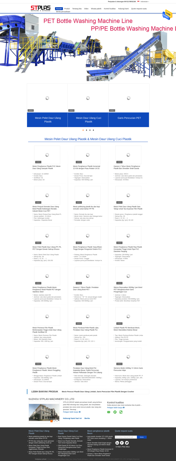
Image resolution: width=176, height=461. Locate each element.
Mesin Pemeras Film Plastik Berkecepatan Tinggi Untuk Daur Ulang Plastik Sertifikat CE (47, 330)
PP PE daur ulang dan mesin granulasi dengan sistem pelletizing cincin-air (41, 442)
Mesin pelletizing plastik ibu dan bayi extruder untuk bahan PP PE (40, 437)
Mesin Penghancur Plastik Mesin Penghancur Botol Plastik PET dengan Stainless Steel (47, 289)
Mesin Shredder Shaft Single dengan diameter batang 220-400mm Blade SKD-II (99, 444)
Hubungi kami (123, 9)
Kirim (142, 437)
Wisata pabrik (96, 9)
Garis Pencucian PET (129, 118)
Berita (87, 418)
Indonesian (145, 1)
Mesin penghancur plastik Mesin (98, 432)
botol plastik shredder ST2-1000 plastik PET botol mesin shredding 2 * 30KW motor (100, 438)
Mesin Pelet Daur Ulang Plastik (48, 120)
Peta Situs (126, 447)
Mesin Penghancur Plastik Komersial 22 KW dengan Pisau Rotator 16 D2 (100, 450)
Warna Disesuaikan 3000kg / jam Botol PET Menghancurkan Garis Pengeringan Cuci (128, 289)
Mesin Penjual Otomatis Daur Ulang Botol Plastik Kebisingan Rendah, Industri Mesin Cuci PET (46, 209)
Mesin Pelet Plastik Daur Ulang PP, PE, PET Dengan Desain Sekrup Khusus (41, 453)
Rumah (59, 9)
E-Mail (118, 447)
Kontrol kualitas (110, 9)
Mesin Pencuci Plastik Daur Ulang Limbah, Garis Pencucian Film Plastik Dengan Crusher (98, 392)
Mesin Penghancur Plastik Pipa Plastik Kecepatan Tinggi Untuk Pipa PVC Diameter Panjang (128, 249)
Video (86, 9)
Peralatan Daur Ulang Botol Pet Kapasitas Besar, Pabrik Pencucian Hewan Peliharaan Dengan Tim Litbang (87, 370)
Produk (67, 9)
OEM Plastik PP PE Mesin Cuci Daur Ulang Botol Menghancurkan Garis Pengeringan (70, 447)
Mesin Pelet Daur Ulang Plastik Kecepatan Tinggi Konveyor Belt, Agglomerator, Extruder (39, 447)
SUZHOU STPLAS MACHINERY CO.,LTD (51, 399)
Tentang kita (77, 9)
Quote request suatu (139, 9)
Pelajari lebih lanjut (72, 412)
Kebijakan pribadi (40, 459)
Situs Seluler (120, 450)
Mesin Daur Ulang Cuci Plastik (88, 120)
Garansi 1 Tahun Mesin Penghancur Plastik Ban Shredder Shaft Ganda (99, 454)
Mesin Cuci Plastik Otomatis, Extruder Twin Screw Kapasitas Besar (70, 442)
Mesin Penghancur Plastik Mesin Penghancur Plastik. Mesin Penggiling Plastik (46, 370)
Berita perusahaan (63, 12)
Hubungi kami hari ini (72, 418)
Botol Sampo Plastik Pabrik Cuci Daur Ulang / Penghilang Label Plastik (70, 437)
